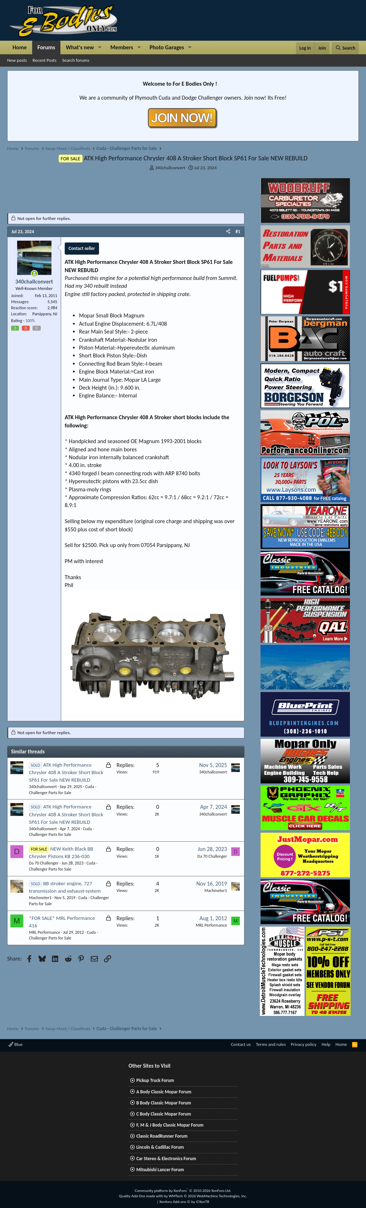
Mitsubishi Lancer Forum (160, 1169)
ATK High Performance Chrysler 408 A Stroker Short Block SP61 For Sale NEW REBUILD (66, 772)
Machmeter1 (40, 897)
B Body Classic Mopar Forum (163, 1103)
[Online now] (34, 273)
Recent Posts (44, 60)
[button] (100, 47)
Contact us (241, 1044)
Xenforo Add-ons (184, 1201)
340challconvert (170, 167)
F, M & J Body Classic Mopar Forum (169, 1125)
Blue (16, 1044)
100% (30, 320)
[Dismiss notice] (352, 78)
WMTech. (208, 1196)
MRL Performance (44, 932)
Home (20, 47)
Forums (46, 47)
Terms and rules (271, 1044)
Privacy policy (304, 1044)
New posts (17, 60)
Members (121, 47)
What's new (80, 47)
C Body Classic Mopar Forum (163, 1114)
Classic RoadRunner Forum (161, 1136)
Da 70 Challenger (44, 863)
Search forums (75, 60)
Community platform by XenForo (183, 1190)
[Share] (228, 231)
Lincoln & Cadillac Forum (160, 1147)
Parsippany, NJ (45, 313)
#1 (238, 231)
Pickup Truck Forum (155, 1080)
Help (326, 1044)
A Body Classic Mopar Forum (163, 1091)
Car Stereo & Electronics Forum (166, 1158)
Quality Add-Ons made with (141, 1196)
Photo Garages (167, 47)
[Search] (345, 48)
